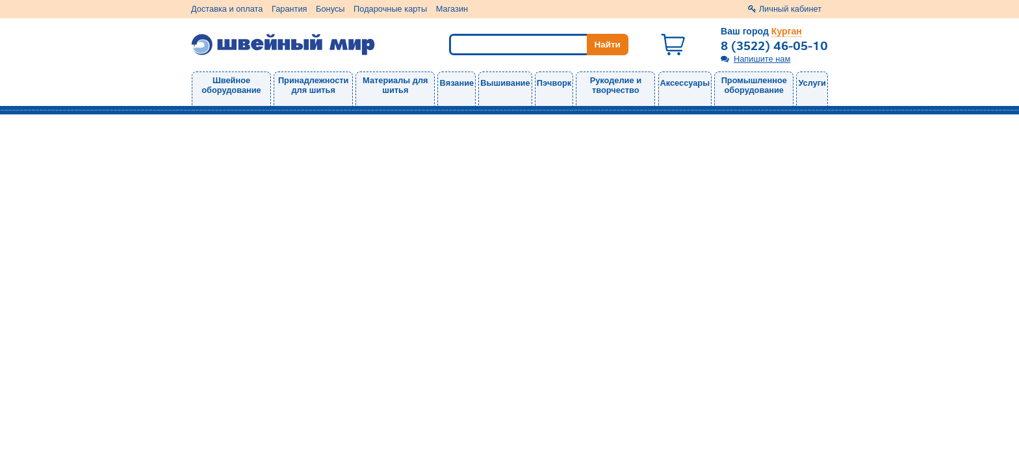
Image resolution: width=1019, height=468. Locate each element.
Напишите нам (762, 59)
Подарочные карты (390, 9)
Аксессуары (685, 83)
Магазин (452, 9)
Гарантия (289, 9)
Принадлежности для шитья (313, 85)
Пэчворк (554, 83)
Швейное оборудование (231, 85)
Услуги (812, 83)
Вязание (456, 83)
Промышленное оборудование (754, 85)
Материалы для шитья (395, 85)
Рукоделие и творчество (615, 85)
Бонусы (330, 9)
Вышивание (505, 83)
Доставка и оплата (227, 9)
